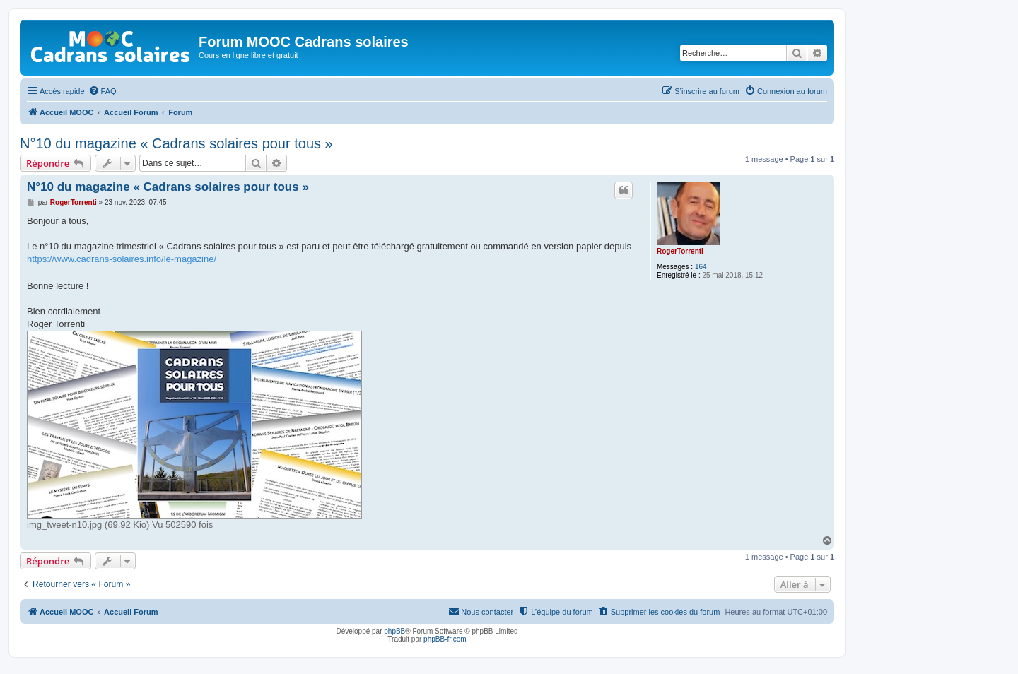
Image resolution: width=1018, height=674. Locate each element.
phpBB (394, 631)
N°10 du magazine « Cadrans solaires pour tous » (176, 143)
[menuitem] (102, 91)
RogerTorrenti (680, 251)
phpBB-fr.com (445, 639)
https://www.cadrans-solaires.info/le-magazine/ (121, 259)
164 (701, 267)
